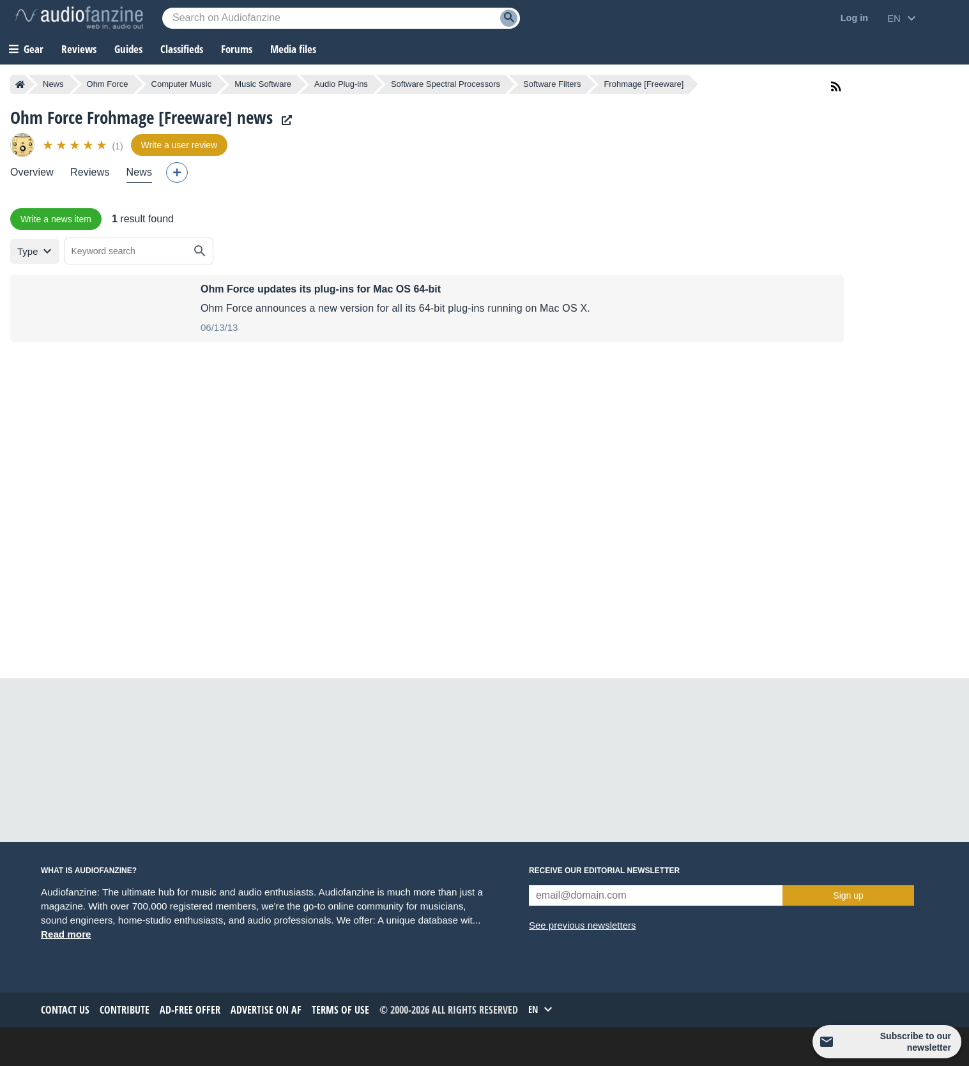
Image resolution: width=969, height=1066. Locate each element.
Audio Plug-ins (341, 84)
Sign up (848, 895)
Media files (293, 49)
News (53, 84)
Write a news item (55, 219)
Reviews (78, 49)
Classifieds (181, 49)
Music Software (262, 84)
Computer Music (181, 84)
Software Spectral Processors (445, 84)
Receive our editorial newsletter (604, 870)
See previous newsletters (582, 925)
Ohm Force (107, 84)
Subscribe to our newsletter (915, 1042)
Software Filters (552, 84)
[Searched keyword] (341, 18)
